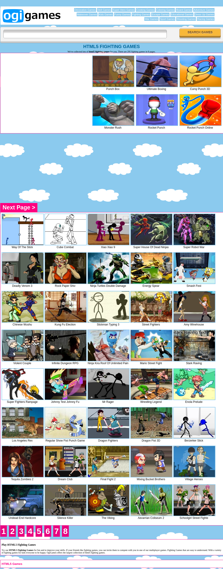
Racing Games (205, 19)
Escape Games (160, 14)
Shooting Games (186, 19)
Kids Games (106, 14)
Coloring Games (165, 9)
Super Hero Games (123, 9)
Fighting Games (141, 14)
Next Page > (19, 207)
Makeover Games (87, 14)
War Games (151, 19)
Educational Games (182, 14)
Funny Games (122, 14)
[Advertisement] (40, 86)
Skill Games (104, 9)
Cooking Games (145, 9)
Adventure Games (204, 9)
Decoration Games (85, 9)
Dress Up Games (204, 14)
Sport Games (167, 19)
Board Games (184, 9)
